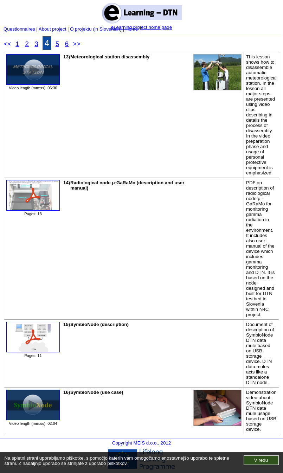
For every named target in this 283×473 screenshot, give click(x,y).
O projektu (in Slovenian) (96, 29)
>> (77, 43)
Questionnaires (19, 29)
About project (52, 29)
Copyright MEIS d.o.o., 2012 (141, 443)
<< (8, 43)
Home (132, 29)
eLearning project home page (141, 27)
